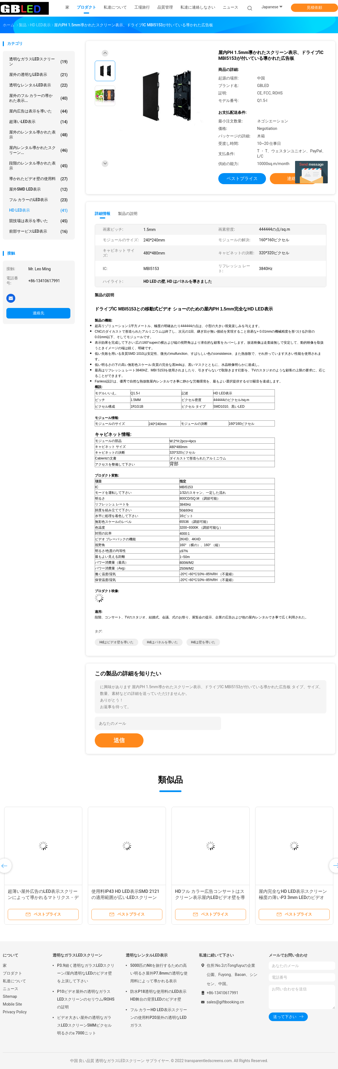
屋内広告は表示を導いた (38, 111)
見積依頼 (314, 7)
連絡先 (38, 313)
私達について (14, 981)
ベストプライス (242, 178)
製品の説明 (127, 213)
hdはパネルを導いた (162, 642)
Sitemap (10, 996)
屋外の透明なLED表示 (38, 75)
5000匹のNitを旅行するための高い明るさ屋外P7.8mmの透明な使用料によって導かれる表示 (159, 973)
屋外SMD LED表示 (38, 189)
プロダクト (12, 973)
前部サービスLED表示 (38, 231)
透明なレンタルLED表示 (38, 85)
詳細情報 (102, 213)
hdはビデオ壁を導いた (116, 642)
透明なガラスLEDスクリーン (38, 61)
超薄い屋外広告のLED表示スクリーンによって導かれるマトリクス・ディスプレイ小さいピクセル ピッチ (43, 897)
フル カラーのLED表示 (38, 200)
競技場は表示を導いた (38, 221)
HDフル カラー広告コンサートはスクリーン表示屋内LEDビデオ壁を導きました (210, 897)
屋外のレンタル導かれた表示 (38, 134)
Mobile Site (12, 1004)
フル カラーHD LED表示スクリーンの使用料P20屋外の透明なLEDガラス (158, 1017)
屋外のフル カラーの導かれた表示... (38, 98)
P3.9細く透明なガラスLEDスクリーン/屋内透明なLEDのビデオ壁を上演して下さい (85, 973)
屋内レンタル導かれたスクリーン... (38, 150)
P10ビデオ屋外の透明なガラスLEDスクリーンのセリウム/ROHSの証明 (85, 999)
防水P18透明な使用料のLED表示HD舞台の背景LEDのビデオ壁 (158, 995)
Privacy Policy (15, 1012)
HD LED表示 (38, 210)
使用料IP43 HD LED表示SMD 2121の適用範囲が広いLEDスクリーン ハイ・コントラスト (125, 897)
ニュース (10, 988)
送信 (119, 740)
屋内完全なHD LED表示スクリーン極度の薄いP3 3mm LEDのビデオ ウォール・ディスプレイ (293, 897)
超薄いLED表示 (38, 122)
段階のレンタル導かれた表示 (38, 165)
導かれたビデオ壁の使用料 (38, 179)
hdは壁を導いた (203, 642)
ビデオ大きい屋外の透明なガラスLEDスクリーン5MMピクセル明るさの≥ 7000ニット (84, 1025)
